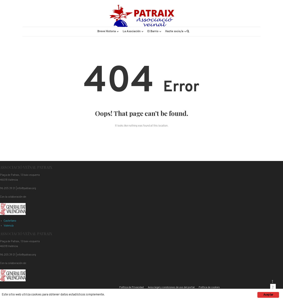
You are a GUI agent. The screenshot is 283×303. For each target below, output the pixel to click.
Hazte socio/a (174, 31)
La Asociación (132, 31)
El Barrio (152, 31)
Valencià (9, 226)
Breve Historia (106, 31)
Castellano (10, 221)
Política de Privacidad (131, 287)
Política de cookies (209, 287)
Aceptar (268, 295)
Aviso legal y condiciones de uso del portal (171, 287)
